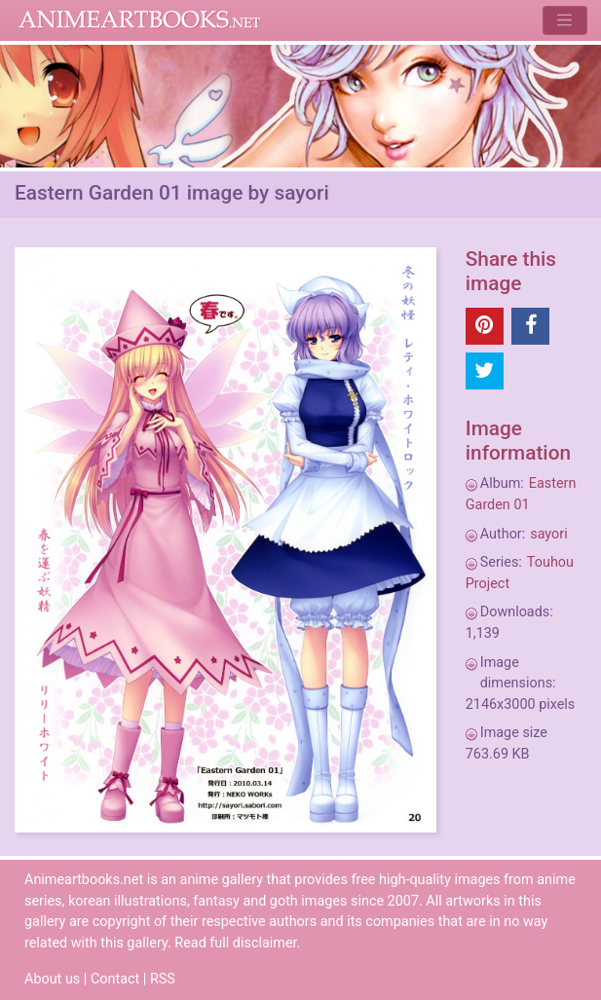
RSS (162, 979)
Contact (115, 979)
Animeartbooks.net (140, 20)
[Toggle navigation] (564, 20)
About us (52, 979)
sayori (548, 534)
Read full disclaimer (235, 943)
